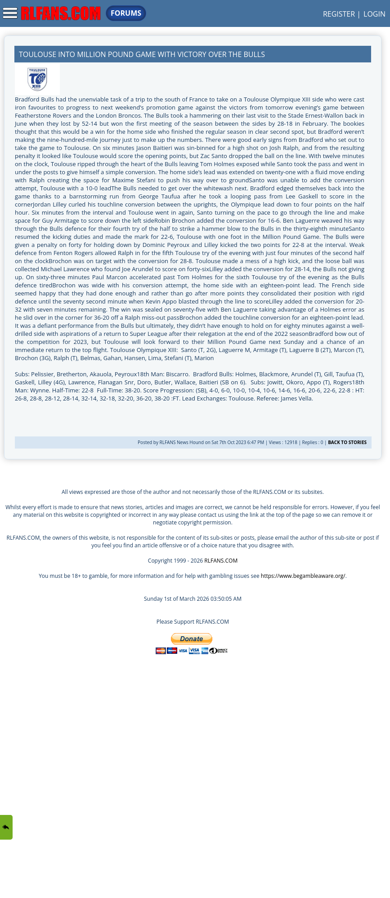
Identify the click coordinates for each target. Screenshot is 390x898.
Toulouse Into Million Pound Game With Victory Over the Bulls (142, 54)
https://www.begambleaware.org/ (303, 576)
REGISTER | (342, 14)
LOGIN (374, 14)
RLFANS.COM (221, 560)
